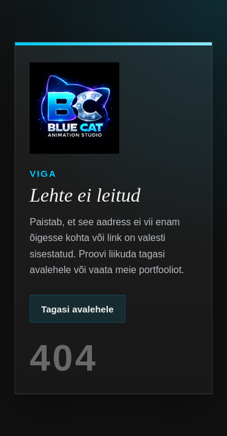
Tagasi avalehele (77, 309)
